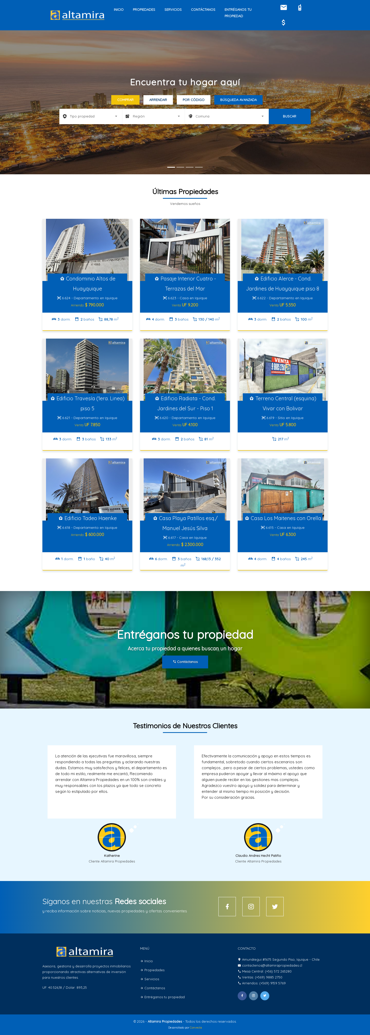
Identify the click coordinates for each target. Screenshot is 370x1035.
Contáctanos (203, 9)
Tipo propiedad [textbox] (82, 116)
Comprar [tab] (125, 100)
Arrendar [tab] (158, 100)
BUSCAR (289, 116)
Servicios (173, 9)
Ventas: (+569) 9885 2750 (262, 977)
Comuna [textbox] (202, 116)
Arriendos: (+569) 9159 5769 (264, 983)
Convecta (196, 1027)
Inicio (119, 9)
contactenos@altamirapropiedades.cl (272, 965)
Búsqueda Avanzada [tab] (238, 100)
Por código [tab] (194, 100)
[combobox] (90, 116)
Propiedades (144, 9)
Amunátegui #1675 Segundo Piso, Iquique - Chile (281, 959)
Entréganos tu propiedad (238, 12)
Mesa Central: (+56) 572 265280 (267, 971)
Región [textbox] (139, 116)
